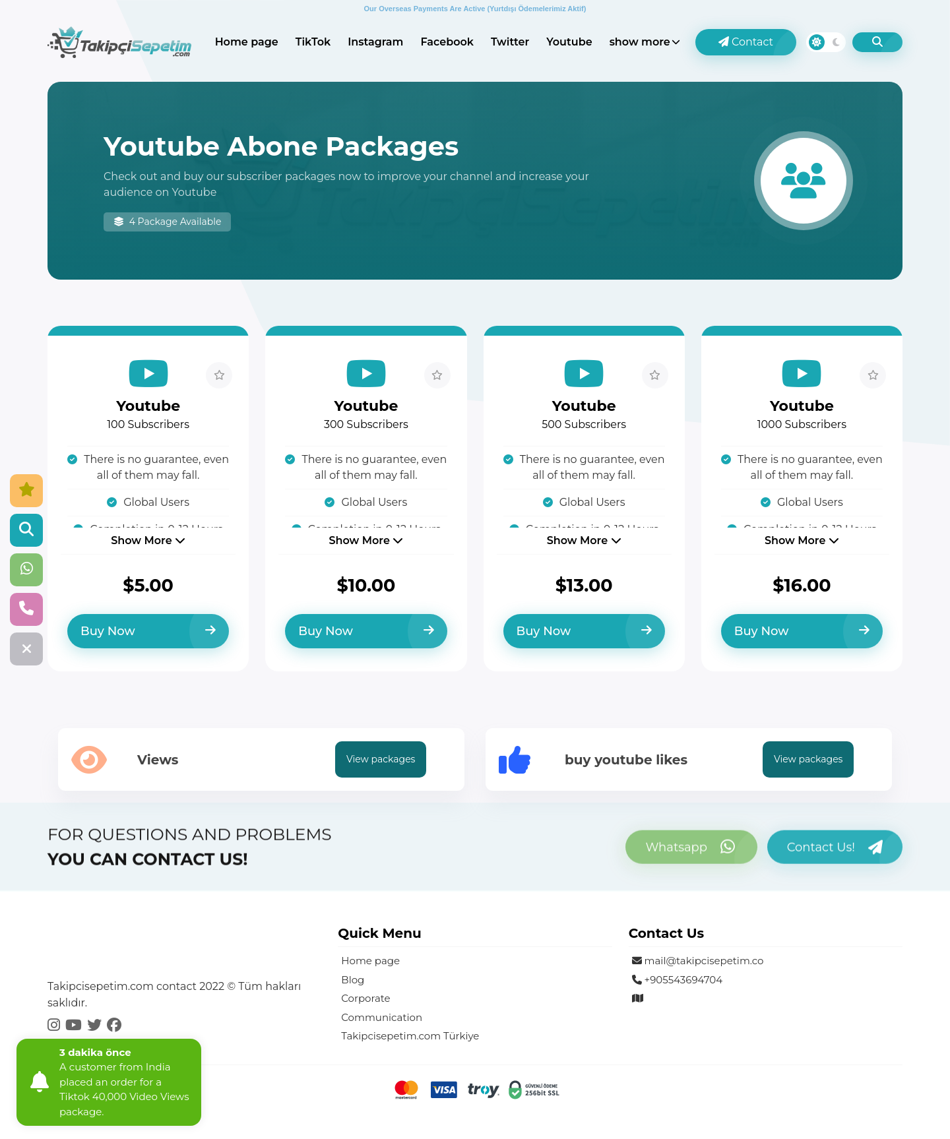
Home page (246, 42)
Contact (745, 42)
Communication (381, 1017)
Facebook (447, 42)
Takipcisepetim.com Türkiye (410, 1036)
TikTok (313, 42)
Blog (352, 979)
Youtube (569, 42)
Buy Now (148, 631)
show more (640, 42)
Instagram (375, 42)
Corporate (365, 998)
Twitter (510, 42)
